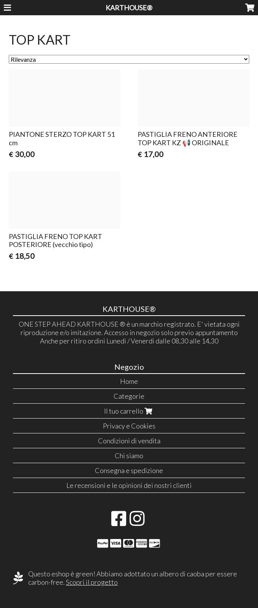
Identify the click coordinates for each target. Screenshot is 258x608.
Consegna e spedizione (129, 470)
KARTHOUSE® (129, 7)
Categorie (129, 396)
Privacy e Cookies (129, 426)
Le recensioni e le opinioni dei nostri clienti (129, 485)
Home (129, 381)
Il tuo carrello (129, 411)
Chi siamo (129, 455)
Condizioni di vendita (129, 440)
